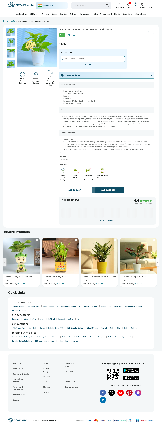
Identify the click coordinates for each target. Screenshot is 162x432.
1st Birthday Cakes (19, 328)
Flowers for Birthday (50, 306)
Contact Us (70, 382)
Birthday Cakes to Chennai (48, 337)
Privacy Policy (46, 370)
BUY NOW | (107, 190)
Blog (45, 382)
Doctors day (21, 14)
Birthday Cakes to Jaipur (44, 341)
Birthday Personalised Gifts (111, 306)
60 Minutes (34, 14)
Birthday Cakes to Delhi (71, 337)
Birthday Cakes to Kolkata (22, 341)
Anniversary (85, 14)
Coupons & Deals (21, 374)
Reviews (46, 376)
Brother (25, 319)
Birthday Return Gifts (56, 328)
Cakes (54, 14)
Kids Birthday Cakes (75, 328)
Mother (71, 319)
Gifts (95, 14)
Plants (117, 14)
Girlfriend (51, 319)
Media (45, 363)
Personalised (106, 14)
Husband (61, 319)
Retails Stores (19, 395)
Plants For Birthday (90, 306)
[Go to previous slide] (4, 262)
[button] (10, 32)
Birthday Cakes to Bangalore (23, 337)
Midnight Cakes (92, 328)
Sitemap (46, 387)
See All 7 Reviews (106, 221)
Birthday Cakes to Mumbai (68, 341)
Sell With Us (18, 369)
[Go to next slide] (157, 262)
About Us (17, 363)
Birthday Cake (33, 306)
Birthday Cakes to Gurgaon (94, 337)
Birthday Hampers (19, 310)
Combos (63, 14)
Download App (71, 387)
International (140, 14)
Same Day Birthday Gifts (111, 328)
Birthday (73, 14)
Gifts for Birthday (18, 306)
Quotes (46, 392)
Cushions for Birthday (133, 306)
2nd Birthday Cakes (37, 328)
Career (16, 400)
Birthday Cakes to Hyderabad (119, 337)
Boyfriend (15, 319)
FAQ (66, 376)
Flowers (45, 14)
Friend (42, 319)
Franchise (69, 371)
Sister (79, 319)
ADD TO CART (74, 190)
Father (34, 319)
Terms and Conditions (18, 388)
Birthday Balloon (130, 328)
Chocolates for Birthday (70, 306)
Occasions (127, 14)
